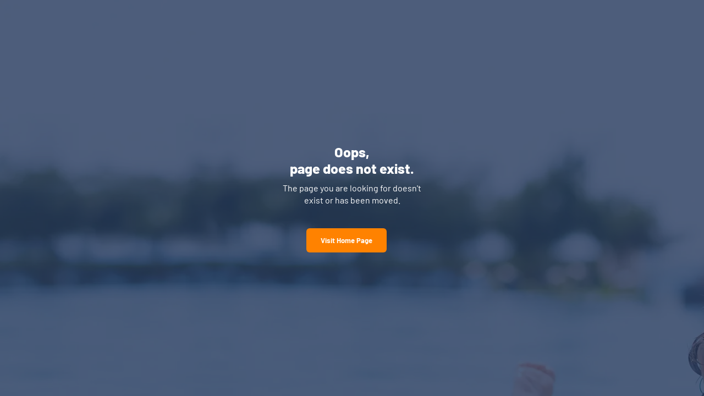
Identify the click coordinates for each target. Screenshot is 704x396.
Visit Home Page (346, 240)
